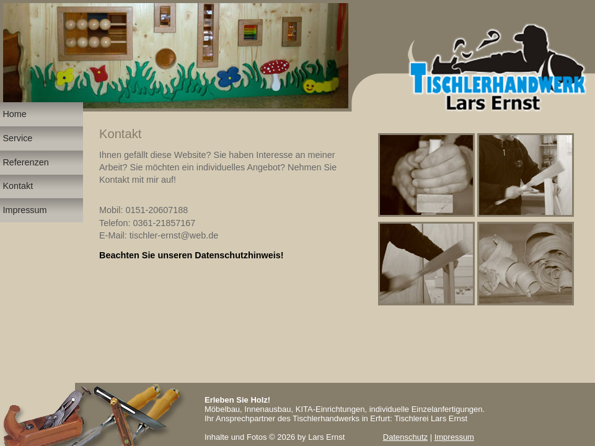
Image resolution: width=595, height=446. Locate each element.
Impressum (454, 437)
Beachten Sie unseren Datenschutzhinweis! (191, 255)
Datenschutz (405, 437)
